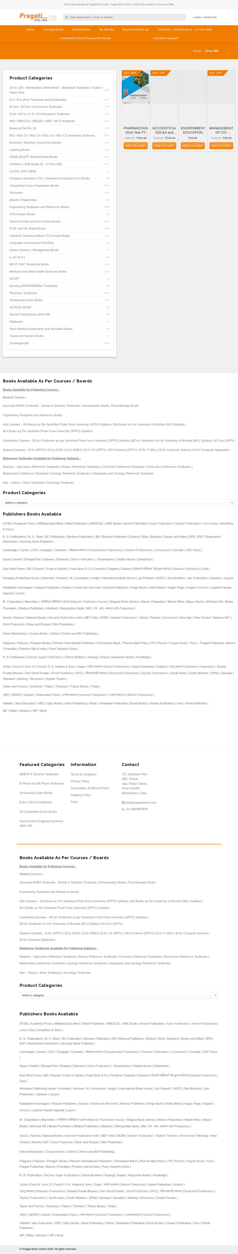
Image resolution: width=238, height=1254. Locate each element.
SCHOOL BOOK (20, 307)
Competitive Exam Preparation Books (85, 38)
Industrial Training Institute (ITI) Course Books (39, 235)
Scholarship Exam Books (26, 300)
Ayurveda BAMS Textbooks (21, 405)
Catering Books (19, 149)
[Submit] (66, 17)
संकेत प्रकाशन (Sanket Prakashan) (108, 666)
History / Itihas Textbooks (27, 482)
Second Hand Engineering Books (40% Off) (41, 824)
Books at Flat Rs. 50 (136, 29)
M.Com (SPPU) (224, 440)
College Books (53, 29)
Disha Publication (82, 559)
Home (30, 29)
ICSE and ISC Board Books (27, 228)
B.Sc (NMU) (74, 449)
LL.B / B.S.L (17, 257)
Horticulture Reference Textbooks (169, 466)
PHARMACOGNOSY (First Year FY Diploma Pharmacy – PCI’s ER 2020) (136, 130)
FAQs (74, 801)
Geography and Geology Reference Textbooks (123, 473)
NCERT (14, 278)
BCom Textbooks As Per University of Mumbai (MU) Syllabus (172, 440)
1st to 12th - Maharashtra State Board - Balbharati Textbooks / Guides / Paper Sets (56, 90)
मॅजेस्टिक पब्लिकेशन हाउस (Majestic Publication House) (74, 601)
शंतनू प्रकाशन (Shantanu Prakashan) (191, 666)
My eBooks (106, 29)
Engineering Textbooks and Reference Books (39, 207)
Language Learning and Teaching (31, 242)
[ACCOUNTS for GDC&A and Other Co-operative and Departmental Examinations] (164, 86)
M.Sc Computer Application (211, 449)
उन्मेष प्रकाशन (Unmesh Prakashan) (84, 694)
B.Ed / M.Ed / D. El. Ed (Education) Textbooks (39, 114)
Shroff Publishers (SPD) (67, 673)
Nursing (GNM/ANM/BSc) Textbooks (33, 285)
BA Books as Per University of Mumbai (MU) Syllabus (149, 424)
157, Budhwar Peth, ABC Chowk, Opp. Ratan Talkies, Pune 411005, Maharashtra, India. (135, 784)
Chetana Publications (138, 550)
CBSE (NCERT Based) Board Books (33, 156)
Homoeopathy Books (95, 405)
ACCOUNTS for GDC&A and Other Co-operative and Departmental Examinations (164, 130)
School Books (81, 29)
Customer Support (165, 38)
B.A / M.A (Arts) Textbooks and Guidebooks (38, 99)
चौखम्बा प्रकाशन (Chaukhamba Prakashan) (95, 550)
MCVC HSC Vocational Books (29, 264)
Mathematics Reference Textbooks (25, 473)
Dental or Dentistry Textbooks (60, 405)
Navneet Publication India (65, 617)
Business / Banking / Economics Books (35, 142)
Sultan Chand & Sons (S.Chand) (24, 666)
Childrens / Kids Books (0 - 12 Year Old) (35, 164)
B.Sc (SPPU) (37, 449)
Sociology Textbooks (60, 482)
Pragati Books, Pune (183, 643)
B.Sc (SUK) (55, 449)
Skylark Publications (154, 673)
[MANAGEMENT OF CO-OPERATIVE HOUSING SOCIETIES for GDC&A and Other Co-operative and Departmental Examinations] (221, 86)
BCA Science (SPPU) (123, 449)
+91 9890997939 (135, 809)
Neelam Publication (123, 617)
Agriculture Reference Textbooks (38, 466)
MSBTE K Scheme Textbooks (39, 774)
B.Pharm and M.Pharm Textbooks (42, 783)
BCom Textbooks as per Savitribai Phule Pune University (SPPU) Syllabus (81, 440)
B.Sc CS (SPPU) (95, 449)
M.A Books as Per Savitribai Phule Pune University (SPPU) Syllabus (48, 431)
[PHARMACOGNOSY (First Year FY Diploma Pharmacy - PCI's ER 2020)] (136, 86)
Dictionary (16, 192)
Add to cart (136, 145)
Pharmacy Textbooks (23, 293)
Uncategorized (19, 343)
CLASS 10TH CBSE (22, 171)
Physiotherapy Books (125, 405)
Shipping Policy (81, 795)
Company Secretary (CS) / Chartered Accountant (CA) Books (49, 178)
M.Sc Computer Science (175, 449)
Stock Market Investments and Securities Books (41, 328)
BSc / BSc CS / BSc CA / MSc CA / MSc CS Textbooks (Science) (52, 135)
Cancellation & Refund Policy (90, 788)
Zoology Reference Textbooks (70, 473)
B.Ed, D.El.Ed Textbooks (36, 802)
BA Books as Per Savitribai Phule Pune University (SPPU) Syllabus (67, 424)
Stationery (16, 321)
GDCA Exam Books (22, 214)
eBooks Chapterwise (23, 200)
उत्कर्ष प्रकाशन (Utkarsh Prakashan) (131, 694)
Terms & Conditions (84, 774)
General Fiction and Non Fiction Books (34, 221)
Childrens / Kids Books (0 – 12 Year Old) (184, 29)
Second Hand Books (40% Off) (29, 314)
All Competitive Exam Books (38, 811)
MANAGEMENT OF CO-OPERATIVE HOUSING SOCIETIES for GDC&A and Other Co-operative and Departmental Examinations (221, 130)
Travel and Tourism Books (26, 336)
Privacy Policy (80, 781)
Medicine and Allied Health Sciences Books (38, 271)
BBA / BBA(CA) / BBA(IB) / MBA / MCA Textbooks (42, 121)
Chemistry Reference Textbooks (123, 466)
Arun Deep (211, 523)
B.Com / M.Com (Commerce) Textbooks (35, 106)
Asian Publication (161, 523)
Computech (162, 550)
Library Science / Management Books (34, 250)
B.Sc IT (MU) (148, 449)
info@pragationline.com (139, 802)
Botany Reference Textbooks (81, 466)
